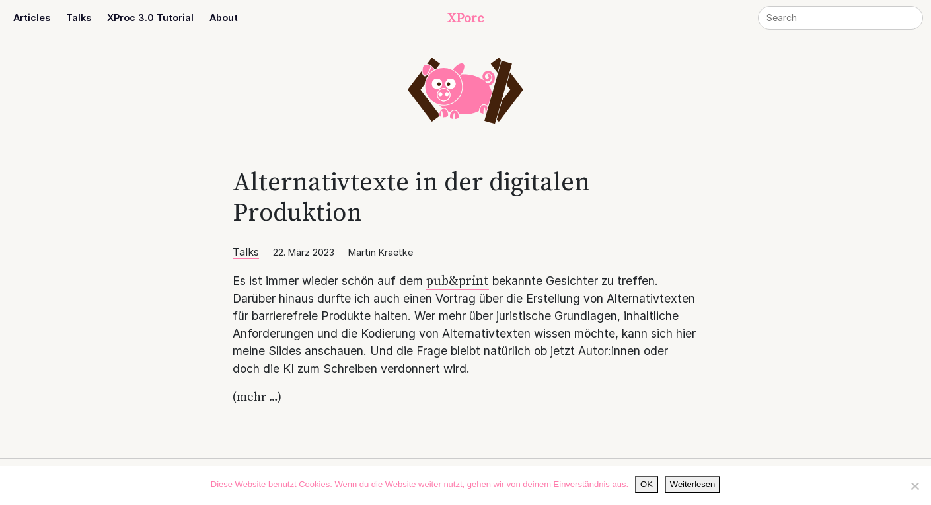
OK (646, 484)
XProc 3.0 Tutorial (150, 17)
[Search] (840, 18)
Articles (31, 17)
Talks (78, 17)
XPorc (465, 18)
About (223, 17)
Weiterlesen (692, 484)
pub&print (457, 280)
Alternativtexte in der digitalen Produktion (411, 196)
